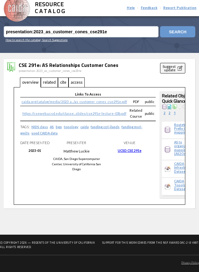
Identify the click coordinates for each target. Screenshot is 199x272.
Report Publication (180, 8)
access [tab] (77, 82)
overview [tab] (30, 82)
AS (52, 127)
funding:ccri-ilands (105, 127)
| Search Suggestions (54, 40)
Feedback (149, 8)
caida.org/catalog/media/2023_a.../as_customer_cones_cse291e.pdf (74, 102)
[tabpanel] (99, 146)
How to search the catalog (23, 40)
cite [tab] (63, 82)
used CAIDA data (44, 133)
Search (177, 32)
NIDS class (39, 127)
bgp (59, 127)
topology (71, 127)
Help (131, 8)
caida (84, 127)
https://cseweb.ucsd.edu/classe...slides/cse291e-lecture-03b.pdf (74, 113)
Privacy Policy (190, 263)
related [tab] (49, 82)
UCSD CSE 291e (129, 150)
